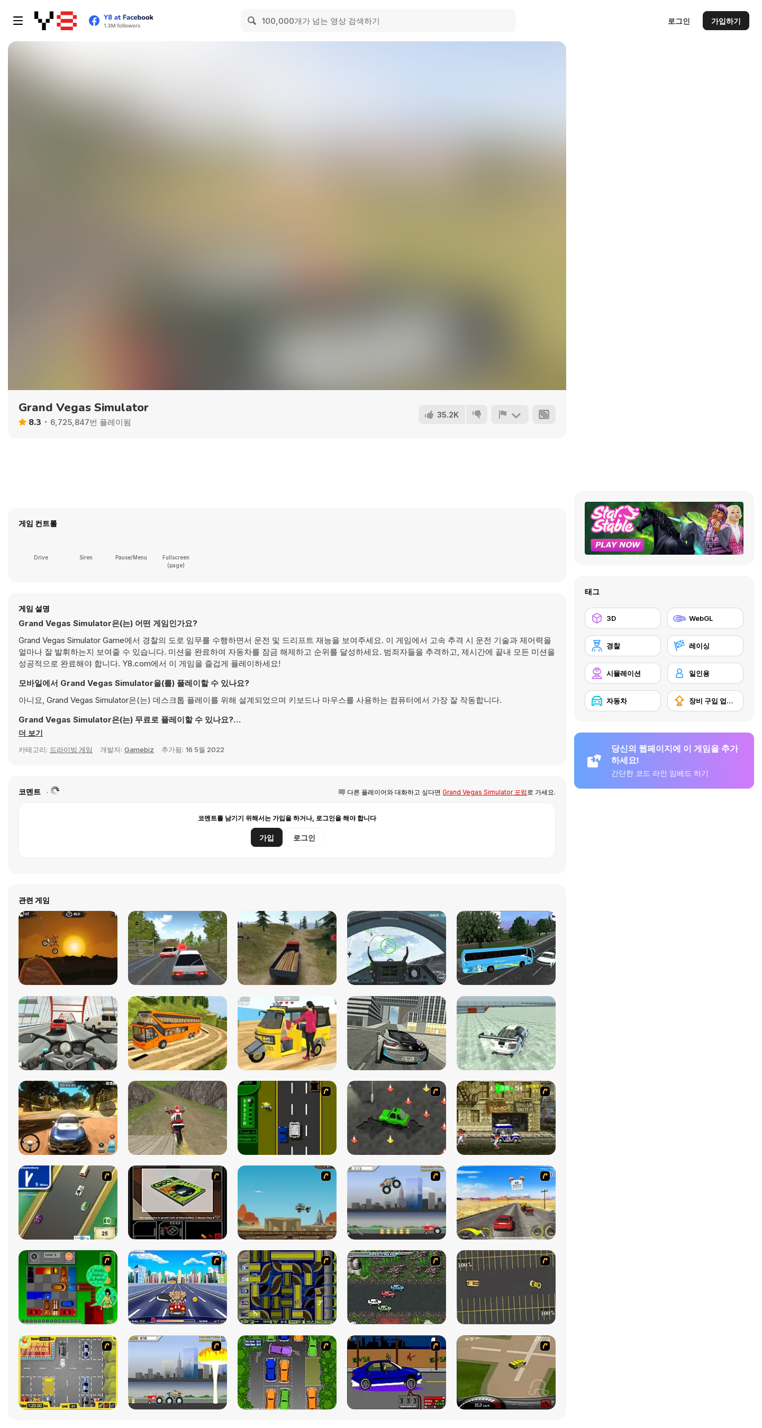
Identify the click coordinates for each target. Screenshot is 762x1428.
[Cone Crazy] (396, 1118)
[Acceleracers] (287, 1287)
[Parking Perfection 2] (287, 1372)
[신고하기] (510, 414)
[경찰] (623, 645)
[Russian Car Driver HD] (177, 948)
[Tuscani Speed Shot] (506, 1202)
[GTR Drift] (506, 1033)
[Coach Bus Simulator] (506, 948)
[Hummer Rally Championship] (506, 1372)
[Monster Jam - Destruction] (396, 1202)
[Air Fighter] (396, 948)
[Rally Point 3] (68, 1118)
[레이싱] (705, 645)
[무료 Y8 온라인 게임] (55, 20)
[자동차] (623, 700)
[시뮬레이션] (623, 673)
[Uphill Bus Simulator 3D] (177, 1033)
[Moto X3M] (68, 948)
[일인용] (705, 673)
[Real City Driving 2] (396, 1033)
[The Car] (177, 1202)
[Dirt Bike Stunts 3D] (177, 1118)
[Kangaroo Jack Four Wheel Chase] (287, 1202)
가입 (266, 837)
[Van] (68, 1202)
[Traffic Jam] (68, 1287)
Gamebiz (139, 749)
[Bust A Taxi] (287, 1118)
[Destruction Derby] (506, 1287)
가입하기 (726, 20)
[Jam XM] (396, 1287)
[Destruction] (177, 1372)
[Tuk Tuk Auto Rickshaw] (287, 1033)
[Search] (252, 20)
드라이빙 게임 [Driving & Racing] (71, 749)
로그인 (679, 20)
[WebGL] (705, 618)
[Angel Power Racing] (177, 1287)
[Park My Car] (68, 1372)
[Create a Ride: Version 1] (396, 1372)
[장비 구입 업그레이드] (705, 700)
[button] (31, 733)
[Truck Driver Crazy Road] (287, 948)
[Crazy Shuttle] (506, 1118)
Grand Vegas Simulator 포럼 (484, 792)
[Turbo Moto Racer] (68, 1033)
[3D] (623, 618)
